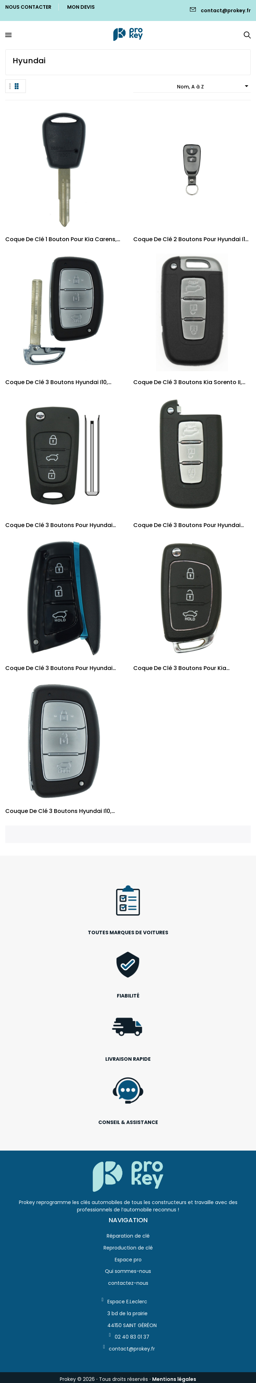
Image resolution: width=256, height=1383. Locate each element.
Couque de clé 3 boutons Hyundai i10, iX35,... (58, 811)
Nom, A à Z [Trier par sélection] (214, 86)
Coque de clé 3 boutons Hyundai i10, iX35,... (56, 382)
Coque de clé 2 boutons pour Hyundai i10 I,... (191, 239)
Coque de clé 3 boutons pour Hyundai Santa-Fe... (59, 668)
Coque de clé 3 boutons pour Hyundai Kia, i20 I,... (59, 525)
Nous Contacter (28, 6)
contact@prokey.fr (226, 10)
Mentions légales (174, 1379)
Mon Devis (81, 6)
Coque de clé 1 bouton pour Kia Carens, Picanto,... (61, 239)
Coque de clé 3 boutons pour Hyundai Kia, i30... (187, 525)
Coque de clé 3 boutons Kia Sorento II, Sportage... (187, 382)
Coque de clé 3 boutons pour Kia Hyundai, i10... (179, 668)
